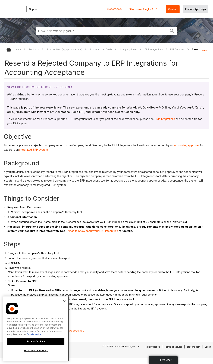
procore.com (114, 9)
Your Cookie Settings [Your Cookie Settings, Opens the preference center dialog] (36, 350)
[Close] (64, 301)
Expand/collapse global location (204, 48)
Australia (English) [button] (142, 9)
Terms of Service (173, 346)
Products (34, 49)
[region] (36, 328)
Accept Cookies (36, 341)
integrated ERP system (33, 149)
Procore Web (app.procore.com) (65, 49)
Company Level (129, 49)
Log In (208, 346)
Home (18, 49)
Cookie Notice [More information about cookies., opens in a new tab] (34, 334)
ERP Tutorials (177, 49)
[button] (172, 30)
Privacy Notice (152, 346)
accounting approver (186, 145)
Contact (172, 9)
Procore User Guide (101, 49)
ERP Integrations (154, 49)
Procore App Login (195, 9)
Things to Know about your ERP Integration (92, 231)
